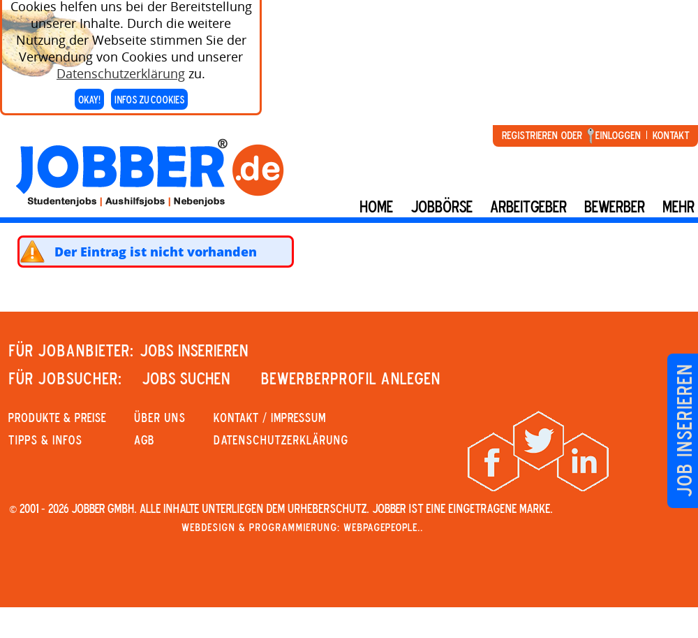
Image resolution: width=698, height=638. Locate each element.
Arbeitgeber (528, 206)
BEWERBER (614, 206)
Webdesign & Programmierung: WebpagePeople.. (302, 527)
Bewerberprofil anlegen (350, 378)
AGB (144, 439)
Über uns (160, 417)
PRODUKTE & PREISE (57, 417)
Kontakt (671, 135)
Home (376, 206)
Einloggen (618, 135)
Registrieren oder (542, 135)
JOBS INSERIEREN (194, 350)
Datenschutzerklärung (121, 69)
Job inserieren (684, 431)
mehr (678, 206)
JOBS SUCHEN (186, 378)
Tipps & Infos (45, 439)
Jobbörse (441, 206)
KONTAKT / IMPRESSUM (270, 417)
